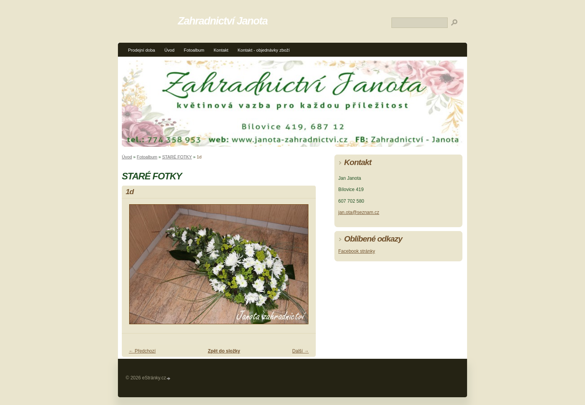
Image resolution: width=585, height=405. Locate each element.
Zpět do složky (224, 351)
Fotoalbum (194, 50)
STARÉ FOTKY (177, 157)
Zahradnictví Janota (223, 21)
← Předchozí (142, 351)
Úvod (169, 50)
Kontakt (221, 50)
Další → (300, 351)
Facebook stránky (356, 251)
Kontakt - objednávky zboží (264, 50)
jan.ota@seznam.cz (358, 212)
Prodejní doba (141, 50)
